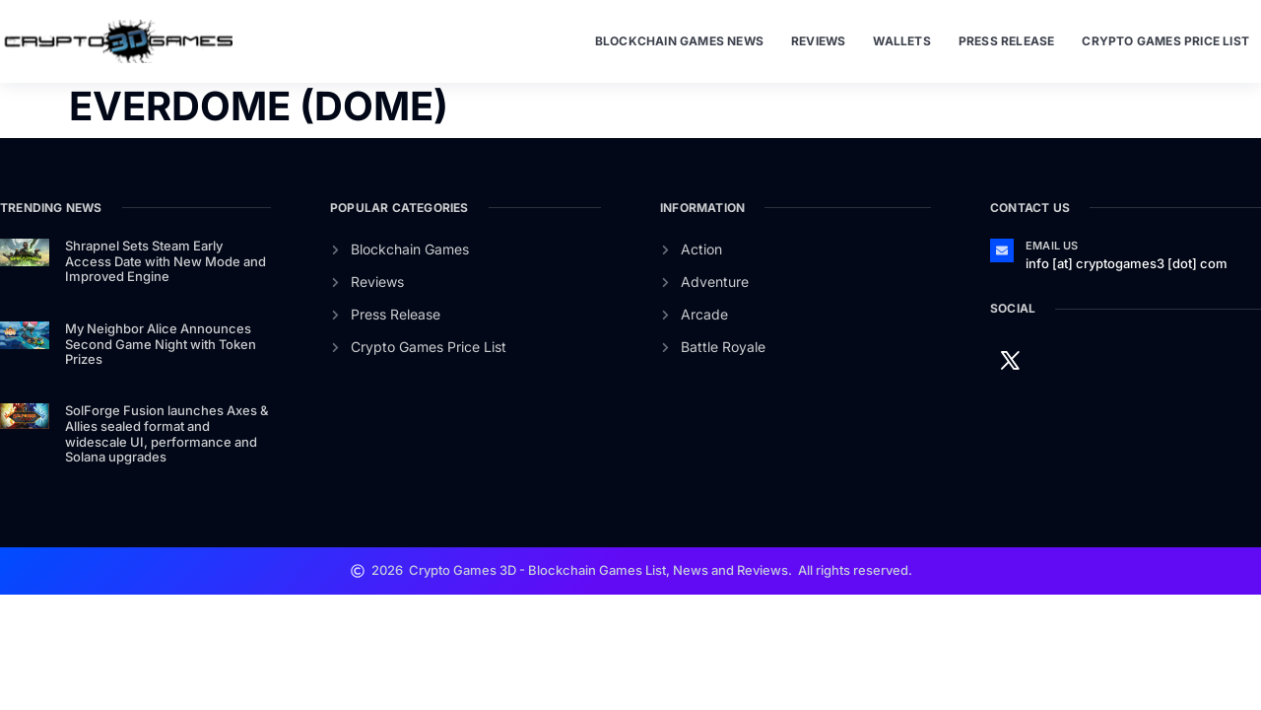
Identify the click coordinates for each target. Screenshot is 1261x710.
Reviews (818, 41)
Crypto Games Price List (1165, 41)
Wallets (901, 41)
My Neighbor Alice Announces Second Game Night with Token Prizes (160, 343)
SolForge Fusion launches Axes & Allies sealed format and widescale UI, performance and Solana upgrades (167, 433)
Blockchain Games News (679, 41)
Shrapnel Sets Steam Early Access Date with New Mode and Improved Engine (165, 261)
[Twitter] (1010, 359)
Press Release (1007, 41)
